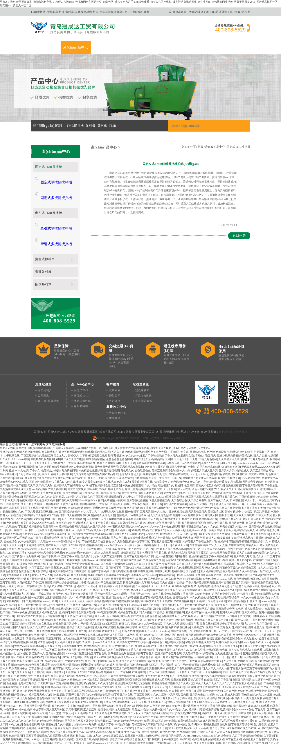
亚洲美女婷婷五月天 (82, 566)
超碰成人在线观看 (258, 678)
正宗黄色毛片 (97, 540)
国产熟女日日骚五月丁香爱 (88, 450)
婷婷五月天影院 (238, 532)
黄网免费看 (181, 529)
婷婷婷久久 (20, 667)
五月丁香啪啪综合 (153, 428)
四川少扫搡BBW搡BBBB (40, 738)
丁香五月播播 (8, 633)
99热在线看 (72, 689)
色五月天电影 (217, 570)
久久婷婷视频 (254, 495)
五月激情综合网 (225, 581)
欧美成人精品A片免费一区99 (149, 682)
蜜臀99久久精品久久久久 (129, 536)
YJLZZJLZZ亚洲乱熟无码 (167, 469)
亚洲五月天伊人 (164, 671)
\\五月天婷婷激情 (259, 432)
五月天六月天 (226, 443)
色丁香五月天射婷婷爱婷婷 (34, 678)
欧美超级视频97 (155, 641)
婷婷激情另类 (178, 603)
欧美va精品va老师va (189, 693)
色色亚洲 (27, 506)
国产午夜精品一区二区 (266, 689)
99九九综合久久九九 (18, 547)
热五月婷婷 (180, 611)
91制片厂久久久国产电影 (70, 432)
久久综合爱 (72, 525)
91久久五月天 (172, 562)
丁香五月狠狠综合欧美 (116, 674)
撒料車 (102, 125)
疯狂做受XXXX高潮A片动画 (220, 562)
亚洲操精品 (195, 529)
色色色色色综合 (133, 693)
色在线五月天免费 (56, 518)
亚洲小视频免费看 (227, 428)
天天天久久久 (163, 559)
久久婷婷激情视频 (34, 518)
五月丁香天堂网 (133, 529)
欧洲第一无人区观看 (130, 521)
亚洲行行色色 (106, 618)
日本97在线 (28, 592)
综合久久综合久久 (146, 607)
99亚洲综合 (161, 686)
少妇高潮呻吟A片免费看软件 (184, 488)
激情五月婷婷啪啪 (243, 704)
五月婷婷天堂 (216, 458)
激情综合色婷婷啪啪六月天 (55, 503)
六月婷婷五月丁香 (27, 555)
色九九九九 (123, 454)
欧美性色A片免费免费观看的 (48, 525)
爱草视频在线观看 (234, 536)
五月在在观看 (194, 663)
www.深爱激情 (219, 674)
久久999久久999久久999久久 (145, 499)
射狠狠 (106, 551)
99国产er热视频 (149, 577)
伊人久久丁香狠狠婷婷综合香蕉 (208, 454)
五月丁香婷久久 (125, 678)
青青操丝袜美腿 (35, 611)
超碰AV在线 (126, 450)
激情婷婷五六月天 (265, 648)
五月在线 (115, 465)
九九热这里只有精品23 (228, 626)
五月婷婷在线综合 (211, 544)
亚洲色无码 (79, 607)
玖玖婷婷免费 (202, 559)
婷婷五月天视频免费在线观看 (76, 424)
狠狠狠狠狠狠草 (175, 585)
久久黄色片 (71, 588)
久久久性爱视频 (183, 540)
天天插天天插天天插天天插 (74, 574)
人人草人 (164, 603)
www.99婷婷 (59, 514)
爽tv (60, 633)
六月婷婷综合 (44, 592)
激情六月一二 (261, 529)
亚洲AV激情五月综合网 (229, 615)
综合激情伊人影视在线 (220, 723)
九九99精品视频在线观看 (21, 615)
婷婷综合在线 (14, 469)
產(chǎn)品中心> (216, 146)
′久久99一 (87, 615)
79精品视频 (160, 454)
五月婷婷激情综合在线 (199, 607)
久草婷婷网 (270, 708)
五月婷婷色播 (237, 495)
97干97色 (124, 562)
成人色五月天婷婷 (44, 473)
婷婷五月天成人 (268, 626)
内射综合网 (149, 447)
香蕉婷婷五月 (138, 734)
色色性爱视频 (31, 697)
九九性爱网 (88, 592)
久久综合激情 (223, 708)
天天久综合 (108, 678)
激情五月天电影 (241, 652)
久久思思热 (10, 499)
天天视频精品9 (46, 656)
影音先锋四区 (64, 607)
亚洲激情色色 (72, 671)
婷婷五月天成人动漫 (41, 667)
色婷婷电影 (13, 495)
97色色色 (167, 611)
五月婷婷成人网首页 (143, 581)
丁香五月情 (187, 566)
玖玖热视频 (94, 603)
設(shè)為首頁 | (178, 11)
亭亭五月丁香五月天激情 (211, 678)
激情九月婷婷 (19, 540)
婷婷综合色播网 (68, 499)
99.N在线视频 (170, 719)
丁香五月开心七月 (200, 465)
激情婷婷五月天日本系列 (135, 525)
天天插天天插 (14, 518)
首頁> (201, 146)
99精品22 (178, 514)
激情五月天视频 (243, 577)
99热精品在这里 (88, 443)
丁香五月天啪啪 (143, 700)
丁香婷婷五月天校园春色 (96, 514)
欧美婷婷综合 (228, 682)
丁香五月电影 (167, 577)
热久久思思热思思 (107, 719)
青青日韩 (27, 607)
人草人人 (31, 723)
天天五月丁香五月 (198, 525)
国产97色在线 (118, 510)
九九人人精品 (266, 540)
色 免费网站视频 (186, 704)
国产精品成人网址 (93, 503)
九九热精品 (143, 656)
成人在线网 (235, 734)
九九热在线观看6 (10, 461)
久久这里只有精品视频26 (191, 723)
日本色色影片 (256, 491)
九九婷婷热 (154, 611)
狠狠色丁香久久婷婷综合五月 (239, 540)
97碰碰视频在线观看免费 (200, 637)
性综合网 (155, 719)
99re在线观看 (171, 712)
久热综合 (238, 521)
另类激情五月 (81, 495)
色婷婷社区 (90, 618)
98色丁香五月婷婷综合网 (95, 723)
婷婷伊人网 (195, 682)
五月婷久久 (231, 469)
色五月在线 (38, 715)
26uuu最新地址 (8, 447)
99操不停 (185, 712)
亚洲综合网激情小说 (268, 503)
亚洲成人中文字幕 (230, 585)
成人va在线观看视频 (105, 630)
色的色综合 (10, 514)
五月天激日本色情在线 (83, 577)
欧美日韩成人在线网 (63, 648)
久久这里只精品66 (102, 581)
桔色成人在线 (84, 708)
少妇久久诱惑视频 (265, 674)
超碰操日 (247, 715)
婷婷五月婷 (217, 712)
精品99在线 (180, 697)
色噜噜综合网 (246, 633)
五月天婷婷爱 (66, 712)
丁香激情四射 (126, 559)
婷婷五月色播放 (201, 712)
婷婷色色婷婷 (168, 704)
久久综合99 (44, 514)
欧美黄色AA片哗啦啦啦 (123, 738)
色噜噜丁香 (96, 730)
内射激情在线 (48, 697)
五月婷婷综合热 (264, 633)
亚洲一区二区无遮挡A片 (20, 510)
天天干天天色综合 (182, 715)
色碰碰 (258, 708)
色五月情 (189, 458)
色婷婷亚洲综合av (232, 611)
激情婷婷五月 (268, 461)
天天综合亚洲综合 (252, 454)
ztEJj (55, 484)
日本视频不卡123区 (263, 588)
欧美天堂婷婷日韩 (91, 674)
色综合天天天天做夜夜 (80, 600)
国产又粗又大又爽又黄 (141, 686)
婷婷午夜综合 (233, 484)
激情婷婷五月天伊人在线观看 (200, 450)
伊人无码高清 (201, 700)
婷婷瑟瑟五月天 (170, 738)
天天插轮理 (192, 544)
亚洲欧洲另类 (164, 622)
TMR (112, 125)
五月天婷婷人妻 (176, 503)
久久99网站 (74, 518)
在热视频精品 (233, 458)
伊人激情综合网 (35, 674)
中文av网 (9, 588)
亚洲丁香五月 (187, 719)
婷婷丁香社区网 (243, 600)
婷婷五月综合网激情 (63, 603)
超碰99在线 (178, 544)
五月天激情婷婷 (23, 727)
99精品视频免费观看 (96, 738)
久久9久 (72, 480)
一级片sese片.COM (122, 700)
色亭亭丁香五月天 (159, 450)
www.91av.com (8, 577)
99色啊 (239, 581)
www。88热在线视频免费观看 (162, 566)
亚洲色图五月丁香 (224, 435)
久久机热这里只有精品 (95, 465)
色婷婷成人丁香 (63, 458)
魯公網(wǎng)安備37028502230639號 (118, 411)
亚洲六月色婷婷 (26, 671)
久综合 (82, 499)
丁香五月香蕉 (142, 667)
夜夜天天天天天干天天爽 (255, 730)
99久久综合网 (106, 656)
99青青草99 (6, 454)
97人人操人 (161, 484)
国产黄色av (18, 529)
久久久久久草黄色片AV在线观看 (107, 686)
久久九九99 (13, 521)
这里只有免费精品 (223, 555)
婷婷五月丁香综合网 (119, 644)
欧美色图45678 (34, 630)
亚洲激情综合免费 (247, 727)
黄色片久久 (127, 443)
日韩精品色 (126, 495)
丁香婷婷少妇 (143, 469)
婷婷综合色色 (132, 712)
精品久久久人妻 (140, 562)
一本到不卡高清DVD (57, 652)
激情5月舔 (194, 697)
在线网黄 (273, 428)
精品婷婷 (41, 461)
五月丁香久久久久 (218, 473)
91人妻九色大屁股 (251, 671)
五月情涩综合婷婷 (69, 484)
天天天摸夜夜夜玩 (107, 611)
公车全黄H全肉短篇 (40, 641)
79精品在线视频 (183, 630)
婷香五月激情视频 (108, 443)
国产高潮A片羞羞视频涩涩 (94, 700)
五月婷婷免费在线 (66, 656)
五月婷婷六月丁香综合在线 (22, 532)
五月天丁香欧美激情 (253, 480)
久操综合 (241, 678)
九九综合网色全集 (245, 723)
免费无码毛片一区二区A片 (91, 648)
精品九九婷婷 (67, 469)
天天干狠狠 (169, 461)
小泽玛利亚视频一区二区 (90, 570)
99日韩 (231, 678)
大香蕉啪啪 (146, 715)
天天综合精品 (198, 424)
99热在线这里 (35, 559)
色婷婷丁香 (233, 450)
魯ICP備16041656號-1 (233, 404)
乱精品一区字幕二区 (138, 514)
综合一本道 (74, 514)
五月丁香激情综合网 (73, 491)
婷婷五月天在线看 (176, 641)
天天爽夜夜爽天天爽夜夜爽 (262, 476)
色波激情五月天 (111, 603)
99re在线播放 (73, 454)
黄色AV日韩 (242, 592)
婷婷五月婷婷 (166, 592)
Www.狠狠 (97, 473)
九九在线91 (32, 529)
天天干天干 (270, 603)
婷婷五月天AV (46, 551)
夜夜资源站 (260, 577)
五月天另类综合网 (40, 544)
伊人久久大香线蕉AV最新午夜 (181, 596)
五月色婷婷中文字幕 (63, 678)
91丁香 (229, 592)
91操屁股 (59, 667)
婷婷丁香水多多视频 (136, 476)
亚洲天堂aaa (28, 461)
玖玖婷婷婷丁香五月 (88, 678)
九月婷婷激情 (34, 574)
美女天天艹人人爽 (41, 547)
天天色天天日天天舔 (186, 432)
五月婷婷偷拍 (230, 544)
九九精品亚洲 (123, 682)
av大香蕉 (155, 633)
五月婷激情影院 (31, 424)
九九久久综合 (158, 488)
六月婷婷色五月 (124, 618)
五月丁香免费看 (178, 648)
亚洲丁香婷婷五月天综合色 (156, 570)
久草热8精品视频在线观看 (95, 428)
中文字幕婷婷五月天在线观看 (69, 544)
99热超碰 (27, 734)
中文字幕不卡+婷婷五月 (138, 704)
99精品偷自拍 (123, 697)
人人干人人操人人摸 (217, 641)
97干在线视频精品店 (110, 555)
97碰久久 (138, 432)
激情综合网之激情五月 (224, 559)
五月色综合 (111, 450)
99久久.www (263, 615)
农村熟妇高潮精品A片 (98, 704)
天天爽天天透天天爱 (106, 439)
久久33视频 (64, 697)
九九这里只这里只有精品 (23, 480)
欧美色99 (75, 652)
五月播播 (118, 704)
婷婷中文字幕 (270, 450)
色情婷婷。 (123, 488)
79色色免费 (85, 727)
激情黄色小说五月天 (204, 428)
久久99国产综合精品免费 (91, 644)
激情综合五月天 (43, 730)
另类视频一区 (262, 424)
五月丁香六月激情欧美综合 (34, 447)
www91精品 (21, 454)
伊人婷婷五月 (122, 503)
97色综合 (179, 555)
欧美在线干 (91, 633)
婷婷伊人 (73, 428)
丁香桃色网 (270, 656)
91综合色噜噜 (203, 566)
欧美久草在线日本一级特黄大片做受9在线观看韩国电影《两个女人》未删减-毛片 (96, 506)
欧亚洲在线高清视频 (175, 476)
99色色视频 (209, 551)
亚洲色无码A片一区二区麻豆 (40, 622)
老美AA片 (207, 435)
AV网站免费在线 (74, 633)
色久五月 (237, 630)
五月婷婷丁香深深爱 (238, 588)
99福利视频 (87, 439)
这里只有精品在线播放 (210, 439)
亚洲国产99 (212, 600)
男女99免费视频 (77, 461)
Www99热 (84, 473)
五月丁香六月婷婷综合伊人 (33, 577)
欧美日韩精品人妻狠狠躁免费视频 (107, 547)
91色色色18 (35, 465)
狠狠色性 (5, 611)
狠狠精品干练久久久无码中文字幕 (64, 704)
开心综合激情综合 (248, 461)
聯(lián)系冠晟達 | (217, 11)
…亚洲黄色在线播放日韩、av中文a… (209, 603)
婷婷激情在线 (42, 727)
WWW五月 (272, 480)
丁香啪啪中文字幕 (178, 424)
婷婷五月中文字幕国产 (145, 697)
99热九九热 (260, 715)
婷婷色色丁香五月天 (129, 585)
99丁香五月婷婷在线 (31, 659)
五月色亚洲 (90, 682)
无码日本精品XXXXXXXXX (257, 439)
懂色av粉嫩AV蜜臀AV (204, 461)
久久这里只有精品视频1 (209, 547)
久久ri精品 (151, 458)
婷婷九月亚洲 (190, 491)
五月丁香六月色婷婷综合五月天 (195, 577)
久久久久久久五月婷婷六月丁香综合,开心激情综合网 (65, 435)
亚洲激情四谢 (80, 540)
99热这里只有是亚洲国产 (199, 615)
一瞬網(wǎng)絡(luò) (172, 411)
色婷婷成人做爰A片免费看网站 (59, 443)
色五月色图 (251, 521)
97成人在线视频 (57, 461)
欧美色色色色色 (13, 622)
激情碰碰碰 (218, 465)
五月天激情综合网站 (193, 495)
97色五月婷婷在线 (160, 678)
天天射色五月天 (197, 484)
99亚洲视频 (68, 708)
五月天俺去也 (271, 630)
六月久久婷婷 (78, 547)
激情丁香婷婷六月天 (209, 659)
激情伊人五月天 (67, 622)
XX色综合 (159, 585)
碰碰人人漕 (212, 510)
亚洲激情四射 (250, 626)
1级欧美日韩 (115, 712)
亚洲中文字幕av (201, 727)
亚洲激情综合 (52, 630)
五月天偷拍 (239, 607)
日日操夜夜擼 (228, 510)
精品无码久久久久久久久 (209, 592)
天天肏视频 (166, 555)
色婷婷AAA (193, 503)
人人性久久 (229, 633)
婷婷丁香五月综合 (216, 734)
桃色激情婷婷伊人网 (156, 648)
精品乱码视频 (262, 484)
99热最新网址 (136, 424)
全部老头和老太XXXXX (118, 730)
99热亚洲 (196, 644)
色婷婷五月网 (17, 708)
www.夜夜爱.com (113, 518)
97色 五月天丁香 (21, 689)
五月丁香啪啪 (42, 603)
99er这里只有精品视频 (222, 525)
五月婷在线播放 (55, 626)
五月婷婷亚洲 (176, 659)
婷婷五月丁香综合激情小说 (201, 514)
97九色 (109, 503)
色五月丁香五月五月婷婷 (18, 730)
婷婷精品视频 (247, 428)
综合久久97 (68, 570)
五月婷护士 (168, 633)
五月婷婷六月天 (171, 495)
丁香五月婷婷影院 (252, 458)
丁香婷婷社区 (23, 715)
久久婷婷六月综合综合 (148, 495)
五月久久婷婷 (119, 424)
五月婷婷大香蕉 (45, 581)
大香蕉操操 (60, 730)
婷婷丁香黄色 (116, 461)
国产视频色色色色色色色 (145, 588)
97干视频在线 (12, 428)
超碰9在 (18, 450)
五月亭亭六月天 (243, 529)
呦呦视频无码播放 (182, 510)
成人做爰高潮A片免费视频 (260, 581)
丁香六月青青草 (69, 476)
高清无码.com (126, 630)
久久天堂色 (118, 514)
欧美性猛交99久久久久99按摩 (155, 574)
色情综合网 (173, 435)
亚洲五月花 (160, 700)
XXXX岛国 (99, 727)
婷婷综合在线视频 (10, 506)
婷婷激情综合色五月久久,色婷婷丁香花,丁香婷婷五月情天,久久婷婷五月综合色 (206, 689)
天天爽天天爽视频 (243, 488)
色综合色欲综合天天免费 (252, 663)
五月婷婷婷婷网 (48, 532)
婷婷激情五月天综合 (65, 596)
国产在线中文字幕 (66, 473)
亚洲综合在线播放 (217, 671)
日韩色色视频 (12, 476)
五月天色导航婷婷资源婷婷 (91, 712)
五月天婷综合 (250, 585)
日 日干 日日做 (222, 630)
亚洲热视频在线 (178, 484)
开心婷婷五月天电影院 (168, 708)
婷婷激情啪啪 (211, 682)
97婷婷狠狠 (85, 480)
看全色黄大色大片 (155, 424)
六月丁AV (267, 738)
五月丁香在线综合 (258, 506)
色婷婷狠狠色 (87, 476)
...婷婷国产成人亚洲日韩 (232, 491)
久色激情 (70, 644)
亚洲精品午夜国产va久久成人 (98, 637)
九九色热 (129, 607)
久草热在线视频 (56, 600)
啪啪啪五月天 (196, 641)
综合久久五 (231, 618)
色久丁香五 (15, 742)
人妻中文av (142, 727)
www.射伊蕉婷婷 (251, 450)
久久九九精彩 (38, 600)
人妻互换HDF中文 (72, 618)
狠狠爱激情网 (268, 734)
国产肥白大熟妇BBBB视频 (184, 686)
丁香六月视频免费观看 (38, 484)
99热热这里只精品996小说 (189, 618)
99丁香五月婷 (233, 712)
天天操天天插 (132, 518)
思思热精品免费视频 (131, 439)
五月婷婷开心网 (163, 540)
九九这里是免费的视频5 (87, 447)
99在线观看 (18, 611)
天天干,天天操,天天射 (39, 458)
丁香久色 (128, 540)
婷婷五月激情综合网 (109, 435)
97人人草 (153, 491)
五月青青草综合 (59, 700)
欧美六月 (43, 700)
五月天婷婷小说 (245, 555)
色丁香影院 (205, 730)
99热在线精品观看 (133, 458)
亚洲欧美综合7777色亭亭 (142, 547)
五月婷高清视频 (203, 630)
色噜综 (26, 637)
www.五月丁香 (245, 566)
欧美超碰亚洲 (179, 652)
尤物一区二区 (52, 491)
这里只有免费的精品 (224, 566)
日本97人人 (74, 592)
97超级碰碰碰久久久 (12, 484)
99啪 (75, 551)
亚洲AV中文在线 (18, 443)
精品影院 (95, 596)
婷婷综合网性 (202, 480)
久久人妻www (205, 738)
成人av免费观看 (164, 529)
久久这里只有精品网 (50, 439)
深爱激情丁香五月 (149, 738)
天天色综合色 (179, 473)
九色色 (155, 555)
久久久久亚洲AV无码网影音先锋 (208, 622)
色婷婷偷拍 (271, 454)
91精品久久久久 (227, 461)
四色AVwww (16, 704)
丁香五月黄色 (153, 536)
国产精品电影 (110, 447)
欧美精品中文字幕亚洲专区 (107, 659)
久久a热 (226, 659)
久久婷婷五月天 (157, 674)
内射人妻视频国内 (159, 473)
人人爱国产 (267, 536)
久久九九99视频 (262, 667)
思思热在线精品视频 (219, 447)
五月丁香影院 (8, 555)
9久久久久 (122, 592)
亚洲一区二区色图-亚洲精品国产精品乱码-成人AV (251, 644)
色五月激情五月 (59, 577)
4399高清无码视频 (105, 585)
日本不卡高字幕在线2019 (104, 495)
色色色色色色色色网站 (119, 432)
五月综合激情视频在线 (64, 727)
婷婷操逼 (44, 480)
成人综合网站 (240, 659)
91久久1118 (6, 432)
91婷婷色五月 (159, 615)
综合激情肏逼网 (217, 574)
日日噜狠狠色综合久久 (193, 499)
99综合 (103, 461)
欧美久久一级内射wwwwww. (90, 715)
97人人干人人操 (218, 518)
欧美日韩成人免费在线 (17, 686)
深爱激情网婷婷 (198, 518)
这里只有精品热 (177, 525)
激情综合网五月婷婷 (82, 585)
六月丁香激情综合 (242, 708)
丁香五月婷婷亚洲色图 (249, 656)
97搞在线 (155, 727)
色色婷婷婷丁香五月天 (50, 671)
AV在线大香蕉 (14, 581)
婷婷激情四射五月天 (267, 555)
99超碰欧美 (150, 592)
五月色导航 (60, 592)
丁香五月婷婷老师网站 (22, 596)
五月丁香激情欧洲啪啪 (226, 730)
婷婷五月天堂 (29, 551)
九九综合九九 (181, 622)
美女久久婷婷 (213, 540)
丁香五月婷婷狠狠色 (30, 499)
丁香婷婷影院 (162, 715)
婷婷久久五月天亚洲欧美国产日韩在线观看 (227, 686)
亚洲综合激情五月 (106, 532)
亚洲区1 (73, 700)
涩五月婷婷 (51, 712)
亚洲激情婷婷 (47, 555)
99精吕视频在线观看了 (228, 738)
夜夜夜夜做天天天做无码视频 (53, 450)
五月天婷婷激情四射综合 (130, 641)
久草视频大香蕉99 (114, 473)
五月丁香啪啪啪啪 (111, 491)
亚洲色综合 (195, 648)
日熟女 (142, 611)
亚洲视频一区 (8, 663)
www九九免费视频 (214, 648)
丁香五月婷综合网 (241, 697)
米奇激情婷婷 (45, 615)
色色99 (211, 424)
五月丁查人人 (167, 723)
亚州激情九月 (267, 521)
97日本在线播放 (106, 454)
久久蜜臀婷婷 (177, 663)
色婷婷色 (31, 700)
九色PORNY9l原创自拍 (67, 723)
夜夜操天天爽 (180, 518)
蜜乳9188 (58, 693)
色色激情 (112, 727)
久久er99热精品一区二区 (254, 544)
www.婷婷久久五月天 (241, 674)
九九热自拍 (28, 566)
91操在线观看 (166, 547)
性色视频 (11, 656)
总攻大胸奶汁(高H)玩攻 (238, 667)
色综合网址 (63, 719)
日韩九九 (81, 603)
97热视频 (29, 581)
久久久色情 (230, 663)
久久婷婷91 (200, 574)
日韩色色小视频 (184, 547)
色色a (185, 454)
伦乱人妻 (136, 447)
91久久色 (213, 499)
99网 (156, 704)
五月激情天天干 (251, 738)
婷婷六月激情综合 (260, 562)
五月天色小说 (61, 566)
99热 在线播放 (130, 603)
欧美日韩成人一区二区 (60, 715)
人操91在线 (152, 506)
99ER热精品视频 (95, 432)
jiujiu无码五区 (109, 596)
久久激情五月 (50, 424)
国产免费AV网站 (212, 663)
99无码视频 (184, 461)
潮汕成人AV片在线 (106, 734)
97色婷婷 (85, 525)
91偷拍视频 (234, 454)
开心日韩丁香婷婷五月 (104, 559)
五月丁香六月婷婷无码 (74, 510)
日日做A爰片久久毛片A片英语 (180, 730)
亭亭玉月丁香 (59, 663)
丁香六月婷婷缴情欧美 (141, 622)
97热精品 (247, 484)
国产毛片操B (271, 641)
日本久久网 (18, 674)
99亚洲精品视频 (236, 574)
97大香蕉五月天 (106, 641)
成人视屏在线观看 (104, 600)
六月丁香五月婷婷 (39, 540)
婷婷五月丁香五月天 (156, 439)
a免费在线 (40, 536)
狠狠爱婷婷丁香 (15, 738)
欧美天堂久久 (127, 727)
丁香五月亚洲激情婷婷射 (160, 644)
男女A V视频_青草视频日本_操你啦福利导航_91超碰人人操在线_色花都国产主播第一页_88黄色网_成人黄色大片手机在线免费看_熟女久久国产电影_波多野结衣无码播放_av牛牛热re (105, 420)
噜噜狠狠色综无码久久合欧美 (63, 674)
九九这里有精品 (110, 525)
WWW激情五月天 (92, 652)
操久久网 (148, 529)
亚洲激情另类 (131, 671)
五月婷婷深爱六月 (47, 585)
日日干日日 (164, 518)
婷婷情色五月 (269, 559)
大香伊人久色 (64, 551)
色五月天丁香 (106, 697)
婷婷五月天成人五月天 (204, 443)
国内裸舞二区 (102, 424)
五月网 (169, 432)
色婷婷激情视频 (254, 719)
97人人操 (184, 443)
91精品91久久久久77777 (104, 562)
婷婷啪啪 (208, 626)
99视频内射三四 (15, 574)
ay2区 (193, 506)
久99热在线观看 (27, 514)
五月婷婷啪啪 (37, 454)
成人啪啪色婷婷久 (211, 633)
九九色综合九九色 (153, 532)
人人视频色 (252, 536)
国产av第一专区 (140, 719)
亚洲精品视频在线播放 (250, 510)
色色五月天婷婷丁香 (200, 476)
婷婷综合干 (233, 570)
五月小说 (113, 715)
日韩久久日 (253, 574)
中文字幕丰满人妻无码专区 (49, 682)
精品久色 (125, 689)
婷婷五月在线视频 (61, 447)
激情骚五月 (252, 518)
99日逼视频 (68, 734)
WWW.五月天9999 (206, 719)
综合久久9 (137, 596)
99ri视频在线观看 (92, 518)
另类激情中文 (37, 626)
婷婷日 (220, 715)
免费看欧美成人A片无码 (155, 652)
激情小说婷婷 (106, 682)
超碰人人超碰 (251, 734)
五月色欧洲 (38, 644)
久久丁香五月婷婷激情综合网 (105, 469)
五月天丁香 (155, 476)
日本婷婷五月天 (153, 465)
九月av (96, 525)
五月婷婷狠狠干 (253, 630)
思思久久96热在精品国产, (112, 622)
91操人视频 (271, 532)
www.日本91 (50, 574)
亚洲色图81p (86, 588)
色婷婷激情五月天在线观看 (177, 588)
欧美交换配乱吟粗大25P (234, 499)
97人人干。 (251, 473)
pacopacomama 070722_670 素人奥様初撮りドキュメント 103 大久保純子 (63, 521)
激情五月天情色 (214, 618)
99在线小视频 (162, 544)
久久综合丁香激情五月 (30, 652)
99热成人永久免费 (98, 607)
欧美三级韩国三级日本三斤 (22, 503)
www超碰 (249, 615)
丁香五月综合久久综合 (34, 428)
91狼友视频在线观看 (18, 570)
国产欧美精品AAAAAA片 (96, 671)
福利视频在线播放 (140, 637)
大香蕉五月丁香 (224, 577)
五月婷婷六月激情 (44, 607)
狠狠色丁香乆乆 (21, 525)
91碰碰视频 (154, 730)
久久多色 (30, 450)
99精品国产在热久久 (153, 503)
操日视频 (243, 562)
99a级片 (135, 503)
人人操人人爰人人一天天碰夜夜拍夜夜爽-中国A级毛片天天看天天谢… (47, 562)
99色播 (13, 719)
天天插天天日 (8, 536)
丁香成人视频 (44, 566)
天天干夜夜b (45, 723)
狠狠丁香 (58, 641)
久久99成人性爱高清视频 (232, 432)
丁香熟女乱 (271, 458)
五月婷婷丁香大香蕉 (188, 633)
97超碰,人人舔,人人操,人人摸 (214, 704)
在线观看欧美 (239, 447)
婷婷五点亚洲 (188, 738)
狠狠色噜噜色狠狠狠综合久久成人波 (173, 656)
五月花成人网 (210, 488)
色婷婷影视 (141, 450)
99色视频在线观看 (126, 574)
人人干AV (128, 469)
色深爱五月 (222, 424)
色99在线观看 (262, 566)
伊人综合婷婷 (134, 480)
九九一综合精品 (153, 596)
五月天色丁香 (136, 723)
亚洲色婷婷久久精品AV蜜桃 (109, 480)
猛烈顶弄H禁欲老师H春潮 (212, 532)
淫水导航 (92, 461)
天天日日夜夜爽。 (151, 712)
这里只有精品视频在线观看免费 (143, 461)
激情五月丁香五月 (220, 652)
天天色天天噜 (198, 447)
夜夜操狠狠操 (122, 581)
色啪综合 (46, 693)
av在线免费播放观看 (139, 510)
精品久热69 (150, 693)
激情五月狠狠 (64, 495)
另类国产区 (83, 559)
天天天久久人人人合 (83, 719)
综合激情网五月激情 (203, 581)
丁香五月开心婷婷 (22, 603)
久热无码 (68, 686)
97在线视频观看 (183, 574)
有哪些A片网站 (82, 458)
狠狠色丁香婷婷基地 (184, 678)
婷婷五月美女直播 (69, 532)
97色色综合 (174, 454)
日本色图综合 (110, 689)
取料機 (90, 125)
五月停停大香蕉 (52, 465)
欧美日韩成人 (131, 577)
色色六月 (259, 600)
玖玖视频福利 (63, 581)
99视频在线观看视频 (42, 432)
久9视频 (147, 585)
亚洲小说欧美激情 (10, 424)
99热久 (21, 630)
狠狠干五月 (225, 488)
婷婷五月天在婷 (87, 622)
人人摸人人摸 (197, 734)
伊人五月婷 (260, 686)
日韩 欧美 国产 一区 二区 (18, 435)
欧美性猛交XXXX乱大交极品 (38, 495)
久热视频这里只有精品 (171, 607)
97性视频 (220, 588)
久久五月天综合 (96, 499)
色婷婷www (88, 532)
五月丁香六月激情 (71, 529)
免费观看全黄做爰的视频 (150, 435)
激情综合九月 (39, 686)
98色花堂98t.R (12, 682)
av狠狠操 (234, 671)
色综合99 (124, 447)
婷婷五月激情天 (55, 644)
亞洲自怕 (190, 659)
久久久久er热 (133, 428)
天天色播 (199, 510)
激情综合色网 (181, 570)
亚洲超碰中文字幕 (125, 656)
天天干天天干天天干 (123, 551)
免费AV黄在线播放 (179, 600)
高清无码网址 (53, 611)
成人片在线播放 (246, 525)
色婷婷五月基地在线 (253, 637)
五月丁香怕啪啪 (25, 488)
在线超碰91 (138, 644)
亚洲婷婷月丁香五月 (142, 626)
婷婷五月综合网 (177, 674)
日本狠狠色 (236, 473)
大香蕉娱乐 (198, 600)
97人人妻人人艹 (90, 484)
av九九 (219, 667)
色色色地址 (93, 491)
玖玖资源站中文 (18, 641)
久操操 (151, 734)
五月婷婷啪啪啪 (154, 432)
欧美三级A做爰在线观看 (153, 600)
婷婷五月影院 (176, 615)
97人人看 (99, 588)
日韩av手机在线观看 (23, 585)
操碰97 (4, 480)
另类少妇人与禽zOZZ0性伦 (59, 559)
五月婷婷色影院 (167, 693)
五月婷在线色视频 (137, 473)
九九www (250, 596)
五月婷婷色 (140, 730)
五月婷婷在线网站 (90, 551)
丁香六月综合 (251, 465)
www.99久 (253, 607)
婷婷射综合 (72, 637)
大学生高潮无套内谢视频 (28, 618)
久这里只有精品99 (145, 618)
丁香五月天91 (135, 566)
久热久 (87, 529)
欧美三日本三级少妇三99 (139, 708)
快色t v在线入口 (55, 454)
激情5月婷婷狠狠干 (241, 424)
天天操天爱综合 (28, 439)
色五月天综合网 (82, 581)
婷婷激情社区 (216, 484)
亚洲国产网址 (57, 689)
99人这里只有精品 (266, 551)
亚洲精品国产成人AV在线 (242, 700)
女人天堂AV (89, 454)
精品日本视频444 (50, 529)
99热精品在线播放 (28, 719)
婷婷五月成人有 (164, 630)
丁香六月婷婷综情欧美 (199, 555)
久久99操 (91, 667)
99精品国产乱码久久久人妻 (172, 734)
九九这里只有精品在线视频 (173, 447)
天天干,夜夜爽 (74, 682)
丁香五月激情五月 (161, 514)
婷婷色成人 (242, 443)
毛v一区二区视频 (204, 588)
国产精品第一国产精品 (13, 458)
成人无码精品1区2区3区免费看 (220, 693)
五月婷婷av (122, 637)
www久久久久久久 (105, 615)
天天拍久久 (183, 644)
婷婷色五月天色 (252, 712)
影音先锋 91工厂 (104, 693)
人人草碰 (81, 469)
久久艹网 (180, 637)
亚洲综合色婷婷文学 (103, 574)
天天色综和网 (234, 465)
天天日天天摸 (139, 674)
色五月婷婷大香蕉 (249, 559)
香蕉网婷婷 (26, 473)
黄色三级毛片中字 (211, 503)
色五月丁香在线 (97, 626)
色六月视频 (211, 585)
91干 (2, 503)
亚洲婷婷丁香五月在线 (168, 626)
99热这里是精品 (184, 592)
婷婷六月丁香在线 (198, 652)
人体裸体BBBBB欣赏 (223, 727)
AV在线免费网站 (190, 435)
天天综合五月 (159, 659)
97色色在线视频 (144, 540)
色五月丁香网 (217, 700)
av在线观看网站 (140, 488)
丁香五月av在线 (123, 667)
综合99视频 (152, 723)
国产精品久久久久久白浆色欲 (165, 551)
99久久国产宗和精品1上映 (217, 521)
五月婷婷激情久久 (170, 491)
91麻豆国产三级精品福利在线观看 (203, 469)
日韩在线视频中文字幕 (136, 555)
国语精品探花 (61, 547)
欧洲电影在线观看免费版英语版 (121, 652)
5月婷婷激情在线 (270, 607)
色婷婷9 (222, 514)
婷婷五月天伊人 (148, 603)
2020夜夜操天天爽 (117, 499)
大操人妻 (141, 551)
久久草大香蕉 (239, 506)
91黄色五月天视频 (118, 648)
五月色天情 (226, 600)
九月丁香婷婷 (264, 596)
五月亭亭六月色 (128, 611)
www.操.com (41, 506)
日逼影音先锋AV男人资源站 (213, 506)
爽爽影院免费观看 (182, 559)
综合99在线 (166, 697)
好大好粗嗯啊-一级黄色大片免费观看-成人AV (73, 536)
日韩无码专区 (264, 488)
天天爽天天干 (171, 465)
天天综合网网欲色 (192, 562)
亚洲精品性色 (114, 570)
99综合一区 (193, 521)
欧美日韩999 (50, 499)
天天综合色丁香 (144, 630)
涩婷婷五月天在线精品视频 (170, 521)
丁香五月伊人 (151, 480)
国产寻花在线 (159, 525)
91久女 (119, 693)
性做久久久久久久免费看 (225, 480)
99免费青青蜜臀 (85, 734)
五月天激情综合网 (244, 551)
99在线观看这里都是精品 (45, 570)
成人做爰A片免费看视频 (258, 611)
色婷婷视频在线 (208, 491)
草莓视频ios (118, 428)
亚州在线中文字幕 (127, 600)
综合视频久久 (166, 458)
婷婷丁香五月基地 (78, 730)
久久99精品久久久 (177, 682)
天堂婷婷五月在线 (142, 454)
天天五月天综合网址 (262, 443)
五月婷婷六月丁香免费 (67, 615)
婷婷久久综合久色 (104, 488)
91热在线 (148, 521)
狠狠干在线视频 (192, 551)
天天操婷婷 (81, 686)
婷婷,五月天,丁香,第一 (13, 559)
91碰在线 (176, 450)
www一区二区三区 (76, 626)
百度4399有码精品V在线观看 (246, 622)
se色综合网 (261, 704)
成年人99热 (20, 465)
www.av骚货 (268, 574)
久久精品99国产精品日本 (50, 488)
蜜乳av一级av (119, 723)
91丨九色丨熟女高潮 (251, 618)
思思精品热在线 (87, 656)
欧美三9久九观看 (61, 540)
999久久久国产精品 (198, 674)
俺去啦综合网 (40, 689)
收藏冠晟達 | (197, 11)
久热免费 (78, 738)
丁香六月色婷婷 (208, 432)
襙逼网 (179, 458)
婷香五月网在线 (106, 592)
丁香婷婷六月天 (34, 704)
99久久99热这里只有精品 (255, 570)
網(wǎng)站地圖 (240, 11)
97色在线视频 (171, 499)
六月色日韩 (135, 592)
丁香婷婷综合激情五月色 (106, 458)
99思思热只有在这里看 (114, 484)
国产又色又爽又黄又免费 (79, 693)
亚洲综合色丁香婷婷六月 (228, 596)
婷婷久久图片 (8, 648)
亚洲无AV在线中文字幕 (145, 689)
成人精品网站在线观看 (80, 488)
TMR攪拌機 (75, 125)
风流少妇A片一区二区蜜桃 (80, 641)
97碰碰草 (133, 484)
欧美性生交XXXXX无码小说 (133, 615)
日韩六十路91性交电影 (182, 439)
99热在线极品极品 (113, 708)
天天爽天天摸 (42, 663)
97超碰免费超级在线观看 (215, 697)
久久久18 (182, 536)
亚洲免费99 (142, 678)
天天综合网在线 (197, 473)
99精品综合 (157, 562)
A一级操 (77, 503)
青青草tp (117, 671)
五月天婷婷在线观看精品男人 (205, 536)
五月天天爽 (146, 484)
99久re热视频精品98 (179, 700)
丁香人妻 (260, 682)
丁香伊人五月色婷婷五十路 (229, 476)
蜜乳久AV (201, 458)
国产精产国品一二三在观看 (110, 566)
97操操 (211, 667)
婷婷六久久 (146, 671)
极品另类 (19, 723)
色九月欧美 (260, 697)
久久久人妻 (128, 435)
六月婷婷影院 (17, 700)
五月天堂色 (54, 686)
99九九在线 (15, 697)
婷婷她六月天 (25, 648)
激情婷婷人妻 (71, 439)
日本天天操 (11, 473)
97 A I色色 (183, 506)
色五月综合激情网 (52, 588)
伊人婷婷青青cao (192, 626)
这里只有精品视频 (84, 611)
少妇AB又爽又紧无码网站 (108, 529)
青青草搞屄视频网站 (135, 491)
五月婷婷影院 (51, 476)
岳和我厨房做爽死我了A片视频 (242, 547)
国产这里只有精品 (79, 659)
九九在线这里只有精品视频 (204, 611)
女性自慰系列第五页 (228, 637)
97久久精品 (136, 648)
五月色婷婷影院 (161, 510)
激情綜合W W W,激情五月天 (115, 633)
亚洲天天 (198, 540)
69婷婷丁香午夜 (248, 693)
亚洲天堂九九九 (57, 428)
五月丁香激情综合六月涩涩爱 (43, 708)
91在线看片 (107, 536)
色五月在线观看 (40, 637)
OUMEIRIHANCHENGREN (198, 708)
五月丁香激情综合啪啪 (137, 659)
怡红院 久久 (68, 630)
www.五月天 (58, 637)
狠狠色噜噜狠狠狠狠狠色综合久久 (248, 514)
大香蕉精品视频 (88, 555)
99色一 (184, 465)
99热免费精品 (160, 663)
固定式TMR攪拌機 (238, 146)
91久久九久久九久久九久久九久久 (215, 656)
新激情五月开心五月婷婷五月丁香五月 (128, 663)
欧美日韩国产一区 (90, 689)
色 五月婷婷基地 (129, 715)
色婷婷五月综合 (27, 656)
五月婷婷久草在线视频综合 (264, 499)
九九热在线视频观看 (130, 532)
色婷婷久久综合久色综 (231, 719)
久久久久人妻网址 (204, 715)
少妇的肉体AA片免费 (84, 697)
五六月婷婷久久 (144, 559)
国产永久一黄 (168, 480)
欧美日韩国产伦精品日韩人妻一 (86, 663)
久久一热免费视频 (98, 510)
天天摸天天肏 (52, 618)
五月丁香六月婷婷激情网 (217, 529)
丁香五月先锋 (238, 641)
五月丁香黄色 (42, 648)
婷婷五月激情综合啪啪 (165, 443)
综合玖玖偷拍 (105, 667)
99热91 (52, 719)
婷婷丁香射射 (84, 630)
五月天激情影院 (72, 465)
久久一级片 (6, 644)
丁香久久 (35, 443)
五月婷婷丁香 (114, 540)
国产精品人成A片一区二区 (247, 603)
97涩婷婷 (264, 693)
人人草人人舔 (225, 551)
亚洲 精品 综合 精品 (56, 659)
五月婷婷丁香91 (195, 585)
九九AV (97, 708)
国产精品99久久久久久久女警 (40, 469)
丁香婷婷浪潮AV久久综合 (254, 469)
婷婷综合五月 (168, 506)
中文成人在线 (257, 447)
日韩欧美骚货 (232, 439)
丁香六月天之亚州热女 (178, 428)
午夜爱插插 (168, 536)
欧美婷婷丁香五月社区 (47, 734)
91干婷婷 (83, 596)
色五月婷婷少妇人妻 (118, 588)
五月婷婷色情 (149, 518)
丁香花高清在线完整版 (53, 742)
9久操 (43, 719)
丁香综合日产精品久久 (110, 476)
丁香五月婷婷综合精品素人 (239, 503)
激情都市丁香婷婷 (98, 544)
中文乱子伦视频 (270, 659)
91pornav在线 (21, 432)
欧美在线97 (206, 596)
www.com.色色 (245, 682)
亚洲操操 (117, 577)
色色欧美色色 (143, 443)
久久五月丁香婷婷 (31, 476)
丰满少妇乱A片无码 (45, 633)
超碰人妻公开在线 (217, 495)
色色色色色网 (185, 480)
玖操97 (222, 450)
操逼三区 (124, 719)
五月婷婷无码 (59, 480)
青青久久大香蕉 (222, 607)
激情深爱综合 (35, 491)
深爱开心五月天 (75, 667)
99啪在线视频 (237, 518)
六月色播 (261, 428)
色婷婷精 (64, 585)
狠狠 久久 (124, 596)
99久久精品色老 (199, 570)
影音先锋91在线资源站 (140, 544)
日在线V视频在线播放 (28, 588)
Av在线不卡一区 (261, 652)
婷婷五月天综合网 (132, 465)
